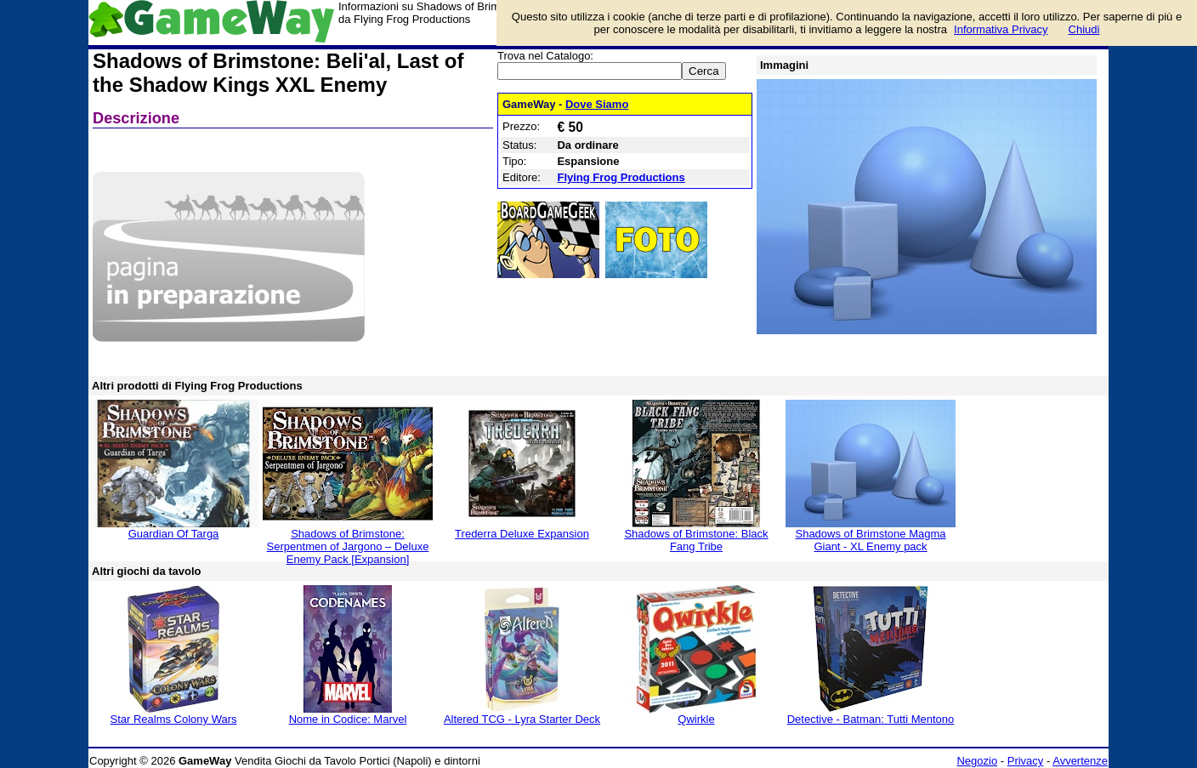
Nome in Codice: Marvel (348, 719)
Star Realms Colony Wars (173, 719)
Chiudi (1084, 29)
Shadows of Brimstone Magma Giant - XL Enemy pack (870, 540)
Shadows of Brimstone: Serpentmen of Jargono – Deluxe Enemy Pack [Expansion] (348, 546)
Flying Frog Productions (620, 177)
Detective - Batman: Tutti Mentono (871, 719)
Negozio (976, 760)
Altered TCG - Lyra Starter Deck (522, 719)
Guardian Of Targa (173, 533)
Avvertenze (1080, 760)
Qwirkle (696, 719)
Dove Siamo (596, 104)
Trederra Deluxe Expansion (522, 533)
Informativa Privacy (1001, 29)
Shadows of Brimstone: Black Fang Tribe (696, 540)
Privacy (1025, 760)
